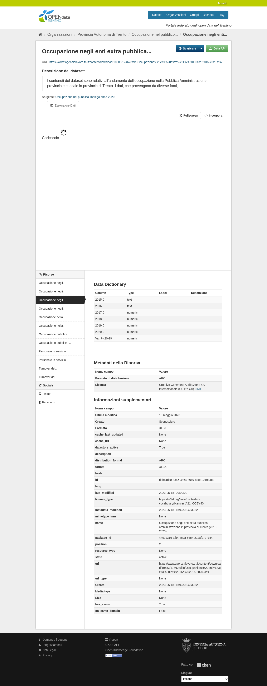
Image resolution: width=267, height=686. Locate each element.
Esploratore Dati (63, 105)
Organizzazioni (176, 15)
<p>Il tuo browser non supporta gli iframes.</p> (133, 195)
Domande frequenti (53, 639)
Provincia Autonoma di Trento (101, 34)
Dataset (157, 15)
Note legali (47, 650)
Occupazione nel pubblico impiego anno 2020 (85, 97)
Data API (217, 48)
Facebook (47, 402)
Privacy (45, 655)
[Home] (40, 34)
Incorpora (213, 115)
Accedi (221, 3)
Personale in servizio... (53, 351)
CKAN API (112, 645)
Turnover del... (48, 368)
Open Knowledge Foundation (124, 650)
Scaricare (187, 48)
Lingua (186, 673)
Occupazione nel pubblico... (155, 34)
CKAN (203, 665)
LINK (198, 389)
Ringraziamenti (50, 645)
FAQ (221, 15)
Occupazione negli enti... (205, 34)
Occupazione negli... (52, 283)
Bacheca (208, 15)
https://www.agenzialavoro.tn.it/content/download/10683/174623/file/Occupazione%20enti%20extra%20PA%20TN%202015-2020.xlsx (135, 62)
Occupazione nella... (52, 317)
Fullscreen (189, 115)
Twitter (45, 393)
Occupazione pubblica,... (55, 334)
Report (111, 639)
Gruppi (194, 15)
